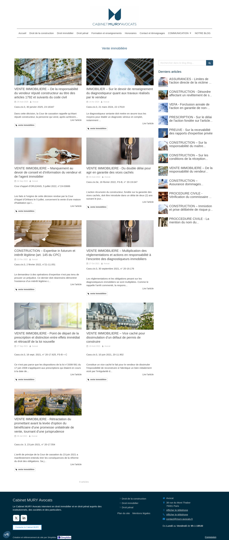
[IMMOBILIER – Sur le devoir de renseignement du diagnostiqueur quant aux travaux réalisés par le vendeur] (120, 71)
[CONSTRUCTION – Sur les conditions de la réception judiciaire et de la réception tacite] (163, 158)
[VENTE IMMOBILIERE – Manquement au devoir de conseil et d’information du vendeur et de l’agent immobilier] (48, 151)
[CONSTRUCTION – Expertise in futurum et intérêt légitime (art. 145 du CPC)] (48, 233)
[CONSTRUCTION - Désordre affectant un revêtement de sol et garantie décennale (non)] (163, 95)
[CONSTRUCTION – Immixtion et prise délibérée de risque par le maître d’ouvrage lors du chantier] (163, 209)
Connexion (210, 537)
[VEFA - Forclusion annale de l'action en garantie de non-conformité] (163, 107)
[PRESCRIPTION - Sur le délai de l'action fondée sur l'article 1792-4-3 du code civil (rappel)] (163, 120)
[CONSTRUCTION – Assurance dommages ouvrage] (163, 184)
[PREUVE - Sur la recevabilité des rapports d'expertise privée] (163, 133)
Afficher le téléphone (177, 510)
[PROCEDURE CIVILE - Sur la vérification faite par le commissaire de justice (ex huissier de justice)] (163, 196)
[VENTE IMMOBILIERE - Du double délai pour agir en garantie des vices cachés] (120, 151)
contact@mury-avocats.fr (179, 519)
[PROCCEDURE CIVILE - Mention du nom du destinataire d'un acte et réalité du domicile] (163, 222)
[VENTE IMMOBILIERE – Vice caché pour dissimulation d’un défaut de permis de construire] (120, 316)
